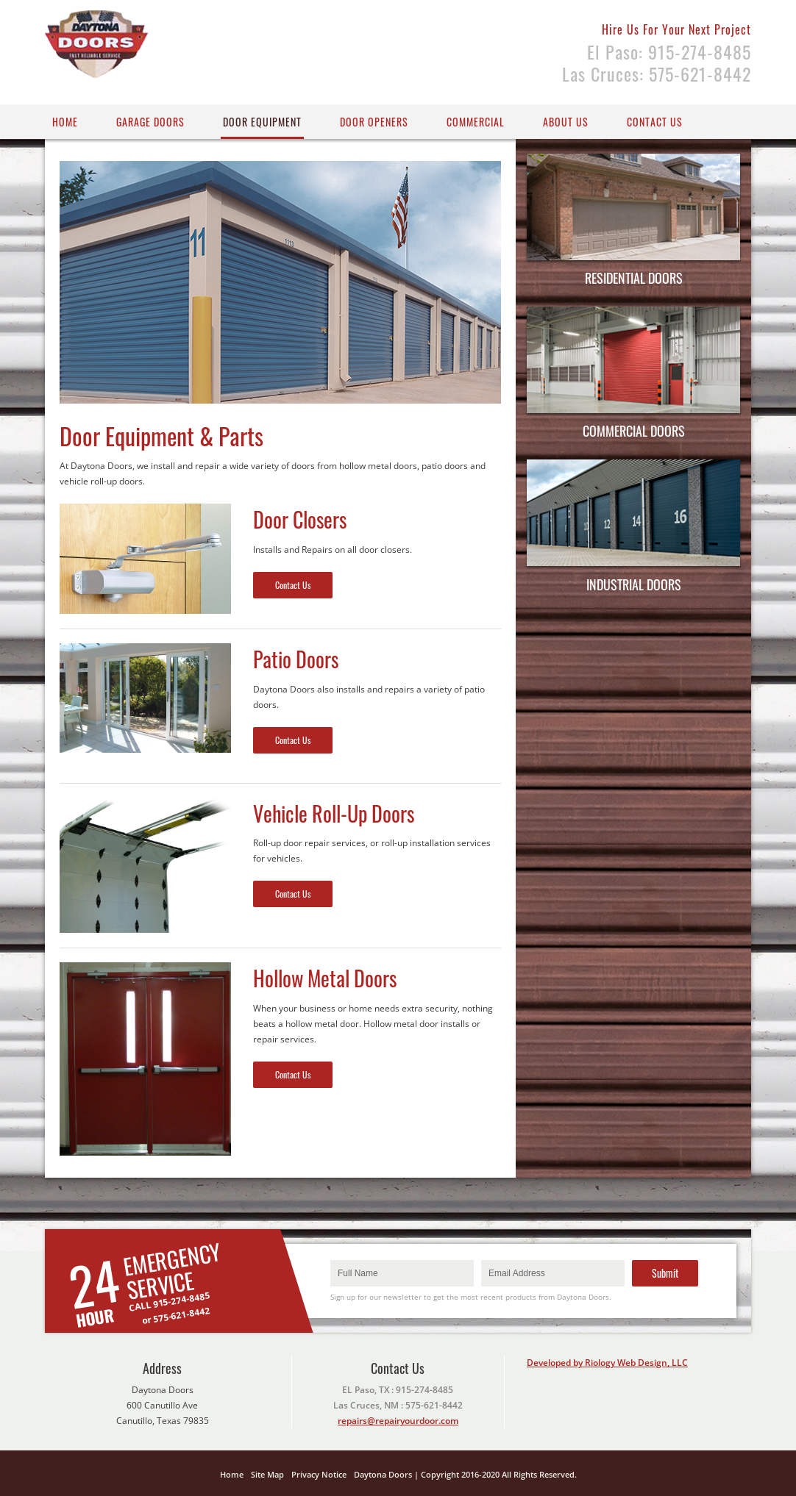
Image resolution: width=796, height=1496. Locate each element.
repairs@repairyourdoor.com (398, 1420)
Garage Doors (150, 121)
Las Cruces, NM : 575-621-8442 (398, 1405)
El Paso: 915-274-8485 (669, 51)
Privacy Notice (319, 1474)
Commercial (476, 121)
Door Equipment (262, 121)
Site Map (267, 1474)
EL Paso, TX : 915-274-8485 (397, 1390)
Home (65, 121)
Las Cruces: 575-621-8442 (656, 73)
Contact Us (292, 585)
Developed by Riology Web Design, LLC (607, 1362)
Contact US (655, 121)
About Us (566, 121)
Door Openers (374, 121)
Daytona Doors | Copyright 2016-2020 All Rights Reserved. (465, 1474)
